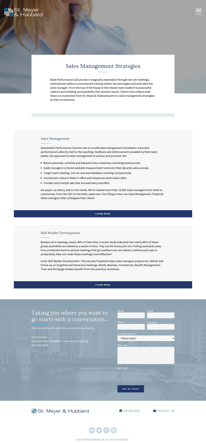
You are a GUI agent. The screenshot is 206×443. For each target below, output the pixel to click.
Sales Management (55, 139)
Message (122, 345)
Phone (120, 322)
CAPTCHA (122, 368)
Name (121, 311)
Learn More (103, 213)
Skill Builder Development (60, 233)
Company (152, 322)
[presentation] (139, 375)
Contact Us (166, 410)
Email (151, 311)
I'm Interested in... (127, 334)
